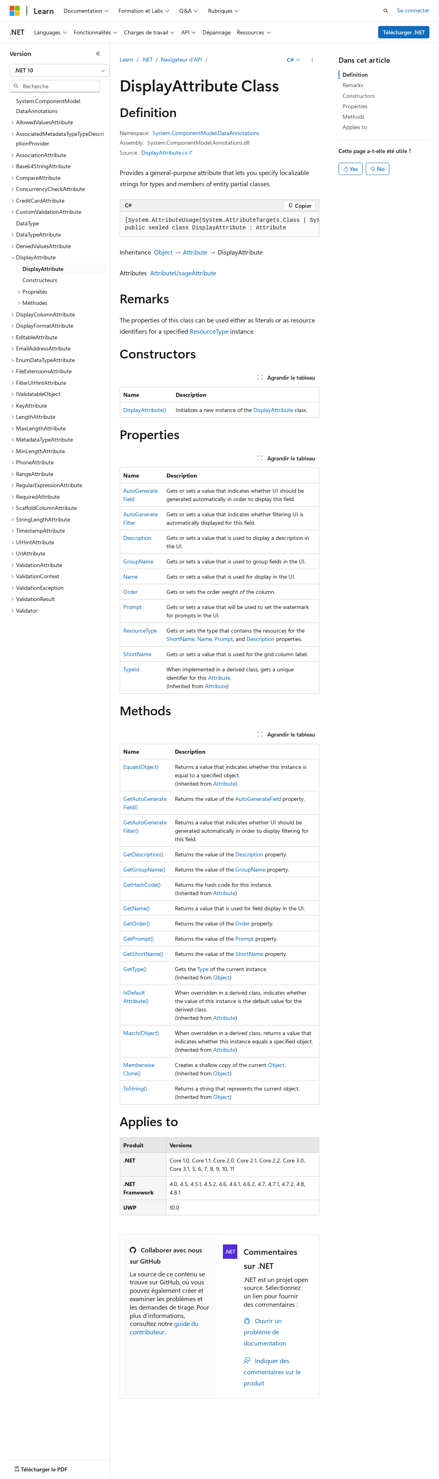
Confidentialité (270, 1462)
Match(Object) (141, 1033)
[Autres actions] (312, 60)
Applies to (355, 127)
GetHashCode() (141, 884)
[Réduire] (98, 53)
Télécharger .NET (404, 32)
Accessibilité (220, 1473)
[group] (219, 224)
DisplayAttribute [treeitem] (42, 269)
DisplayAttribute (273, 410)
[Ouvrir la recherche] (386, 11)
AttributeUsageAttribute (183, 273)
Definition (355, 74)
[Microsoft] (15, 11)
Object (163, 252)
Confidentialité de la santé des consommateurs (67, 1473)
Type (202, 969)
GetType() (134, 969)
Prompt (132, 607)
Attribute (195, 252)
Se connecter (413, 10)
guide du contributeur (164, 1327)
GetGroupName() (144, 869)
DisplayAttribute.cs (164, 152)
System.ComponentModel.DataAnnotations (205, 133)
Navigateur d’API (181, 59)
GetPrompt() (138, 938)
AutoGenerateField (258, 798)
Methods (354, 116)
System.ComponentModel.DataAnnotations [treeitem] (48, 106)
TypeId (131, 669)
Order (130, 591)
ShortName (180, 639)
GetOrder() (136, 923)
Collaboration (226, 1462)
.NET (147, 59)
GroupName (138, 561)
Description (137, 537)
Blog (189, 1462)
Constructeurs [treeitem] (39, 280)
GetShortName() (143, 953)
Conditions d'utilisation (168, 1473)
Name (130, 576)
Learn (126, 59)
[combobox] (60, 70)
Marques (261, 1473)
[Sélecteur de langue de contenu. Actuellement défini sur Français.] (28, 1443)
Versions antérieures (149, 1462)
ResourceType (209, 331)
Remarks (353, 85)
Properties (355, 106)
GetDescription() (143, 854)
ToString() (135, 1088)
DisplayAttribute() (144, 410)
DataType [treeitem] (27, 223)
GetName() (136, 908)
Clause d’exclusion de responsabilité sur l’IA (62, 1462)
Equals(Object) (140, 766)
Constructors (359, 96)
